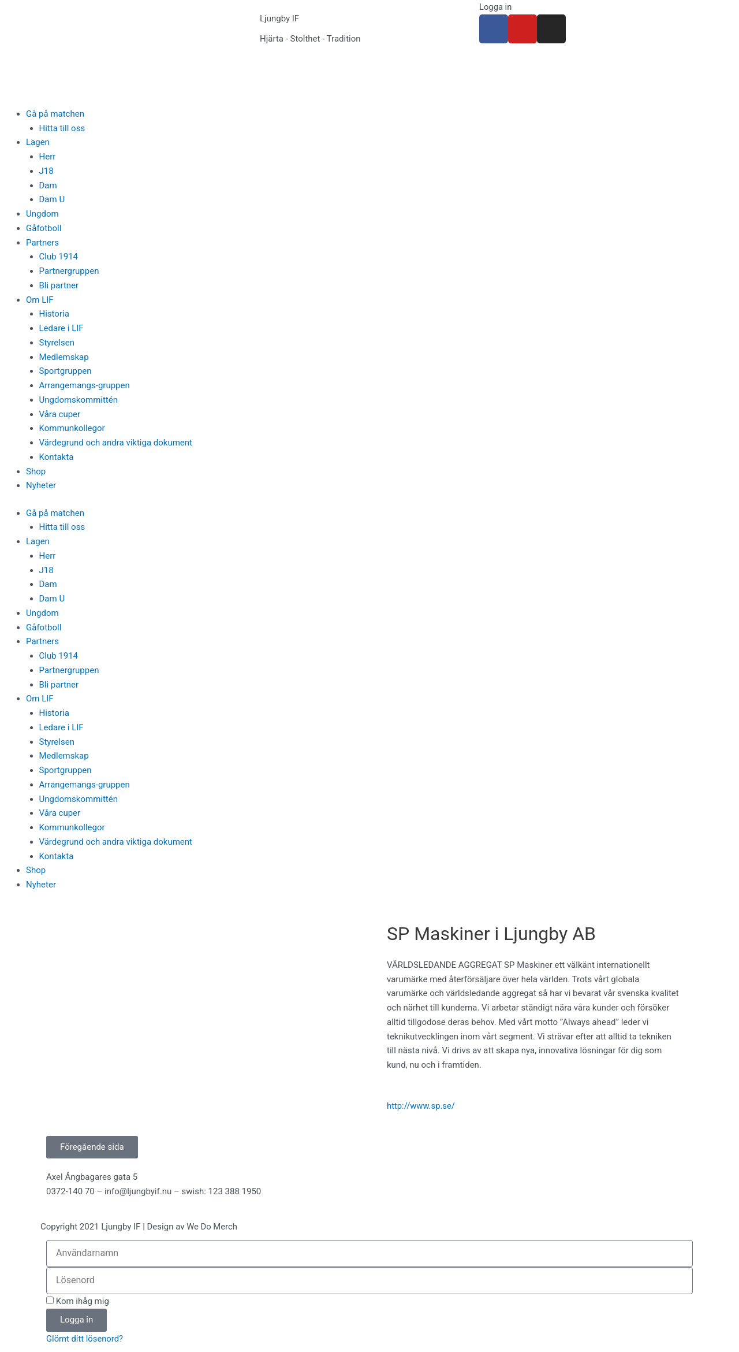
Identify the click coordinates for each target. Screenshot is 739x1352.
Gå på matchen (55, 114)
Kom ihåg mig (77, 1301)
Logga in (495, 7)
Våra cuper (60, 414)
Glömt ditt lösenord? (85, 1339)
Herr (47, 156)
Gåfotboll (43, 228)
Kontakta (56, 457)
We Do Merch (212, 1227)
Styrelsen (56, 342)
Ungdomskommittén (78, 400)
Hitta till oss (62, 128)
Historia (54, 314)
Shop (36, 471)
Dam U (52, 199)
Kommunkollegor (72, 428)
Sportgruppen (65, 371)
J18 (46, 171)
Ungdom (42, 214)
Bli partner (59, 285)
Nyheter (41, 485)
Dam (48, 185)
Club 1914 (59, 256)
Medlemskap (64, 357)
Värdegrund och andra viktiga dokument (116, 442)
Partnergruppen (69, 271)
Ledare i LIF (61, 328)
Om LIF (40, 300)
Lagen (38, 142)
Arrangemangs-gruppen (84, 385)
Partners (42, 242)
